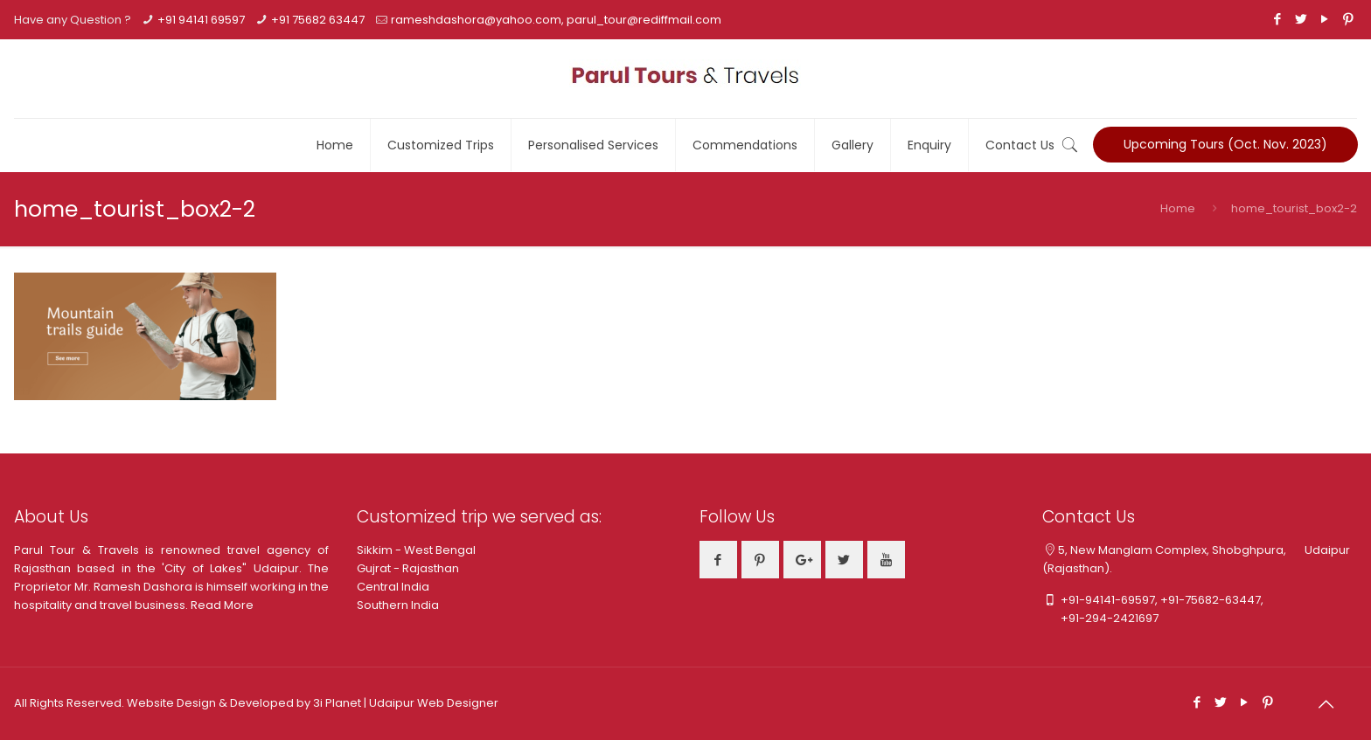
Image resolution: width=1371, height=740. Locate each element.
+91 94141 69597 (201, 19)
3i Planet (338, 703)
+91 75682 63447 (318, 19)
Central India (393, 586)
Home (1177, 208)
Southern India (398, 605)
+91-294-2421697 (1100, 618)
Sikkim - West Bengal (416, 550)
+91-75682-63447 (1210, 599)
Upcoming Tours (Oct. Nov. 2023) (1225, 144)
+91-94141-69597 (1108, 599)
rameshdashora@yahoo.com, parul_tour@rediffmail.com (556, 19)
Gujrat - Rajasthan (408, 568)
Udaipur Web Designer (433, 703)
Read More (222, 605)
